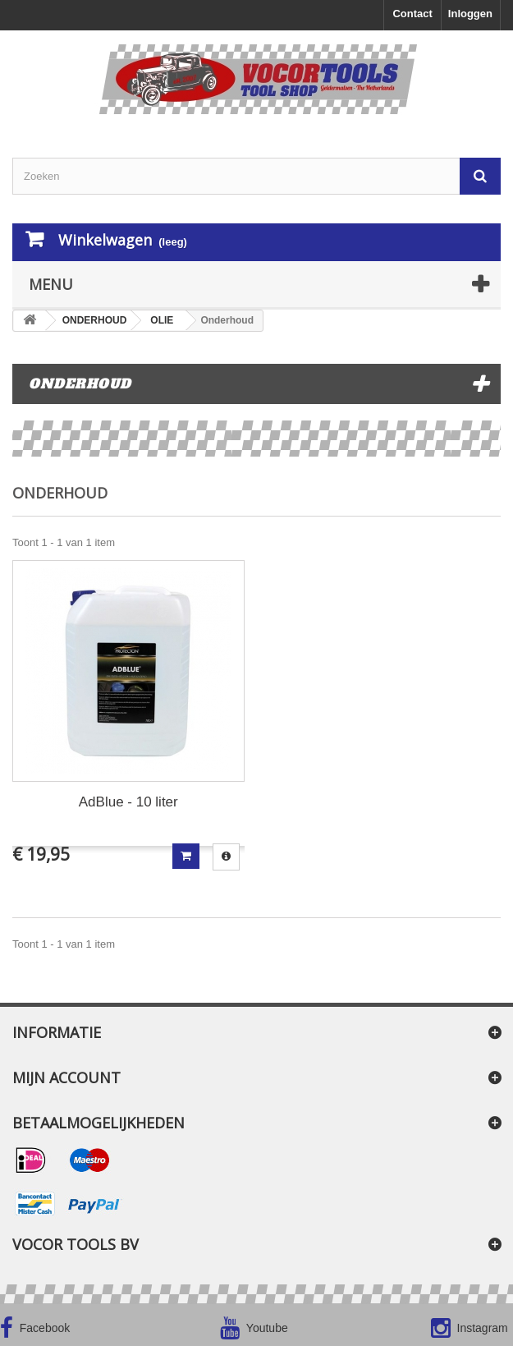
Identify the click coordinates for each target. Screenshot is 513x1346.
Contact (412, 13)
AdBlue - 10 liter (128, 802)
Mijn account (66, 1077)
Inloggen (470, 13)
